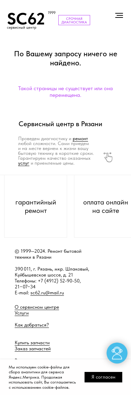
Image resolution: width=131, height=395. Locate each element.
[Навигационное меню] (119, 15)
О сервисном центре (37, 307)
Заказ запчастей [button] (33, 348)
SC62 (26, 19)
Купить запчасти (32, 342)
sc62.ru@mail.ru (47, 292)
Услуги (22, 313)
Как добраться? (32, 325)
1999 (52, 12)
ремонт (80, 138)
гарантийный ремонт (35, 206)
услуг (23, 163)
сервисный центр (21, 27)
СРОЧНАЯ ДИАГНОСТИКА (74, 20)
